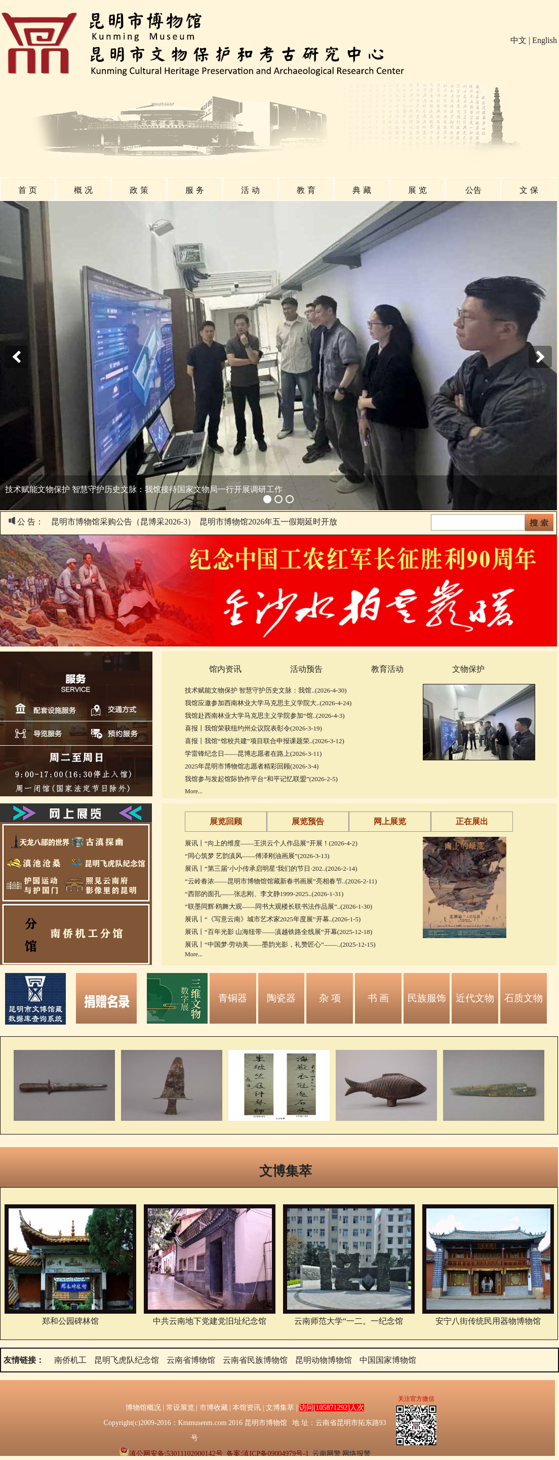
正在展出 (472, 821)
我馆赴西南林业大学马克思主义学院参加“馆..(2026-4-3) (265, 715)
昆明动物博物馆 (323, 1360)
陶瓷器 (281, 998)
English (544, 40)
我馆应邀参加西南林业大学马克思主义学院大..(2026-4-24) (268, 703)
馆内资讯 (225, 669)
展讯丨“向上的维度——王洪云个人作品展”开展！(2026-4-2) (271, 843)
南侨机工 (70, 1360)
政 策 (139, 190)
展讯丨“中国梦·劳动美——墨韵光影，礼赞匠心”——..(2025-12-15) (280, 944)
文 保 (529, 190)
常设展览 (180, 1407)
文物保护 (468, 669)
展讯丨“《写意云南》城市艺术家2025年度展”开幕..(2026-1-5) (273, 919)
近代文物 (475, 998)
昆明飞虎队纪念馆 (126, 1360)
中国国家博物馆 (388, 1360)
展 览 (417, 190)
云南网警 (326, 1453)
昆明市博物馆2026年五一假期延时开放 (268, 521)
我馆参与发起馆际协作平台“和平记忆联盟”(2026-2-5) (261, 779)
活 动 (250, 190)
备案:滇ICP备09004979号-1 (267, 1453)
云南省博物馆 (191, 1360)
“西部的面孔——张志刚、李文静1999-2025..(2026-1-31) (264, 894)
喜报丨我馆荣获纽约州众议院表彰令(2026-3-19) (253, 728)
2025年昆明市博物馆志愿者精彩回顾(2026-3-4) (251, 766)
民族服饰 (427, 998)
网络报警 (356, 1453)
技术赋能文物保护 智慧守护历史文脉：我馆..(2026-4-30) (266, 690)
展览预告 (308, 821)
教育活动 (387, 669)
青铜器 (232, 998)
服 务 (194, 190)
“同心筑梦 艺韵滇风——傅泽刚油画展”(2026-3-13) (257, 856)
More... (194, 791)
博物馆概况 (143, 1407)
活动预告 (306, 669)
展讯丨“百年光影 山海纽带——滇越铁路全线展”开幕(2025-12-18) (278, 932)
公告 (473, 190)
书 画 (378, 998)
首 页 (27, 190)
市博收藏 (213, 1407)
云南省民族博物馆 (255, 1360)
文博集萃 (285, 1171)
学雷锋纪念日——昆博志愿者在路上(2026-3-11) (253, 753)
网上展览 (390, 821)
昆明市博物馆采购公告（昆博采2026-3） (123, 521)
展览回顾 (226, 821)
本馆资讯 (246, 1407)
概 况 (83, 190)
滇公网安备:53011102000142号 (171, 1453)
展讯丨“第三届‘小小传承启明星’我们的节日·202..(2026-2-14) (271, 868)
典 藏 (361, 190)
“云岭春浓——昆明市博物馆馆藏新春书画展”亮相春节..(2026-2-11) (281, 881)
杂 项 (330, 998)
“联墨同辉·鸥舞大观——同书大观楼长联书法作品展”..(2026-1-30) (278, 906)
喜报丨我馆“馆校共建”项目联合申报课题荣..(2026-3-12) (264, 741)
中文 (518, 40)
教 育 (306, 190)
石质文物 (523, 998)
